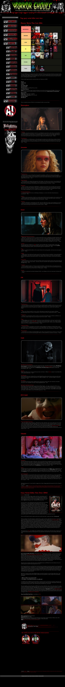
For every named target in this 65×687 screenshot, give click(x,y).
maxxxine (43, 496)
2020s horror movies (32, 681)
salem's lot (30, 497)
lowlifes (40, 496)
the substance (58, 497)
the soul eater (54, 497)
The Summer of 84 (55, 435)
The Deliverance (24, 314)
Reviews (25, 681)
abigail (29, 495)
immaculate (29, 496)
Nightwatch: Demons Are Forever (27, 246)
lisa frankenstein (33, 496)
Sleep (22, 329)
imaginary (25, 496)
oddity (28, 497)
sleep (33, 497)
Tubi (35, 254)
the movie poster (48, 376)
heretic (59, 495)
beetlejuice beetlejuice (38, 495)
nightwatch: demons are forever (49, 496)
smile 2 (35, 497)
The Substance (24, 148)
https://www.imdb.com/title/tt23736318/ (32, 629)
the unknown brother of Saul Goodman (34, 564)
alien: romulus (33, 495)
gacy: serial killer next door (45, 495)
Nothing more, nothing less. (33, 601)
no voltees (55, 496)
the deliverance (45, 497)
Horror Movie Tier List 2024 (31, 33)
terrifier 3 (41, 497)
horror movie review (55, 681)
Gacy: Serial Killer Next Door (27, 431)
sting (37, 497)
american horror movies (40, 681)
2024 (36, 681)
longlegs (37, 496)
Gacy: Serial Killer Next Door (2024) (34, 503)
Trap (22, 320)
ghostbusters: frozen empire (54, 495)
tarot (39, 497)
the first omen (50, 497)
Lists (25, 495)
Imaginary (23, 470)
